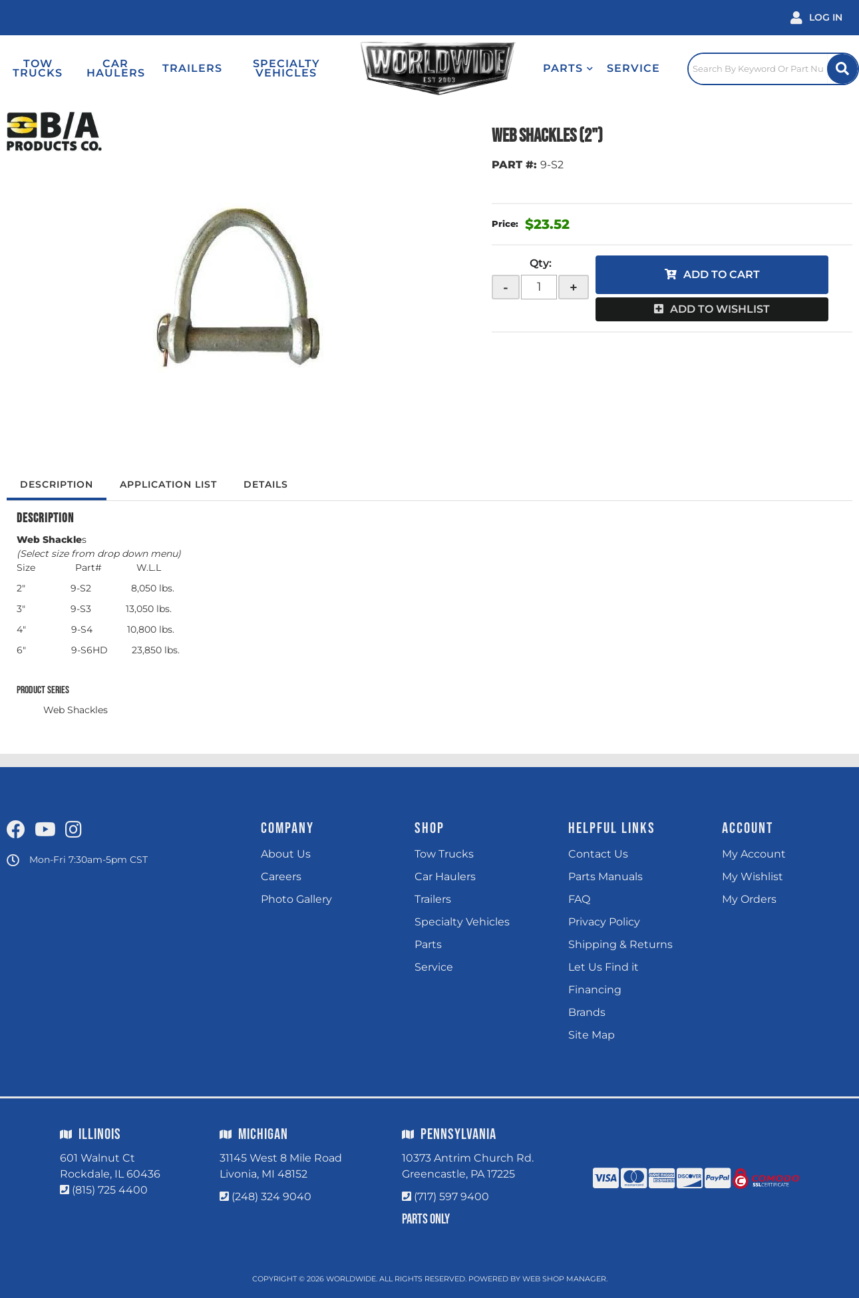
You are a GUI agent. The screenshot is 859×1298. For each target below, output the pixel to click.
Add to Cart (721, 274)
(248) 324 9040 (271, 1196)
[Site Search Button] (842, 69)
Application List (168, 484)
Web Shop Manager (564, 1278)
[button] (568, 68)
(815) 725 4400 (110, 1190)
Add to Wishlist (720, 309)
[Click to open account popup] (816, 18)
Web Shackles (75, 710)
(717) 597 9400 (451, 1196)
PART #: (514, 164)
